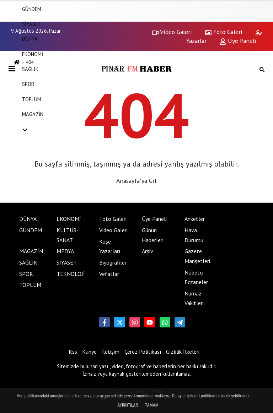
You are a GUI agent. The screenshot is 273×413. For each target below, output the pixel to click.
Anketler (194, 218)
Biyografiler (113, 262)
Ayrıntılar (127, 405)
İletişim (110, 351)
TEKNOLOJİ (71, 273)
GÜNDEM (30, 230)
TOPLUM (31, 99)
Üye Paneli (154, 218)
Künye (89, 351)
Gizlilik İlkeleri (182, 351)
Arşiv (147, 251)
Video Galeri (113, 230)
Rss (73, 351)
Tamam (152, 405)
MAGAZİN (32, 114)
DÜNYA (30, 39)
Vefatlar (109, 273)
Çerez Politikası (142, 351)
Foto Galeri (113, 218)
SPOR (28, 84)
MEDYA (65, 251)
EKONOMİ (32, 54)
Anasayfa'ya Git (136, 180)
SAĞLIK (30, 69)
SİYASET (31, 24)
